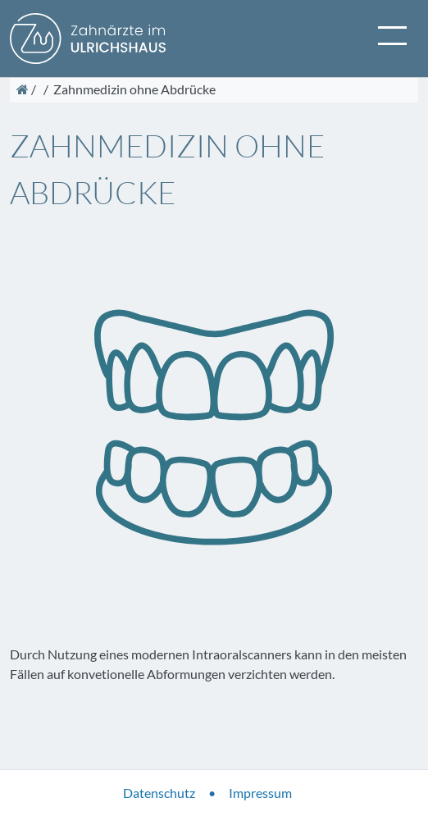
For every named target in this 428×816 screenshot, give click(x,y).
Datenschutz (159, 792)
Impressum (260, 792)
